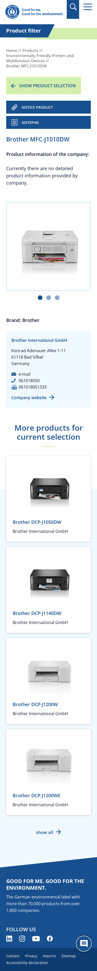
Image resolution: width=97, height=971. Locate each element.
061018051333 (33, 387)
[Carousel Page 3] (57, 297)
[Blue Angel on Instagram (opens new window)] (22, 939)
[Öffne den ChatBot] (84, 944)
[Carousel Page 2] (48, 297)
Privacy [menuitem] (31, 955)
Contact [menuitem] (12, 955)
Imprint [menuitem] (49, 955)
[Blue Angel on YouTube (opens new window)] (36, 939)
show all (44, 832)
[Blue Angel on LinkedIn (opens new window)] (9, 939)
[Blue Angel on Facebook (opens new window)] (50, 939)
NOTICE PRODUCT (37, 107)
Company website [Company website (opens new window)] (29, 397)
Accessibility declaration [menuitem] (27, 962)
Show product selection (47, 86)
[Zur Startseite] (34, 12)
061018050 (29, 380)
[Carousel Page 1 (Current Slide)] (40, 297)
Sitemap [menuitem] (69, 955)
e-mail (25, 374)
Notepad (30, 122)
